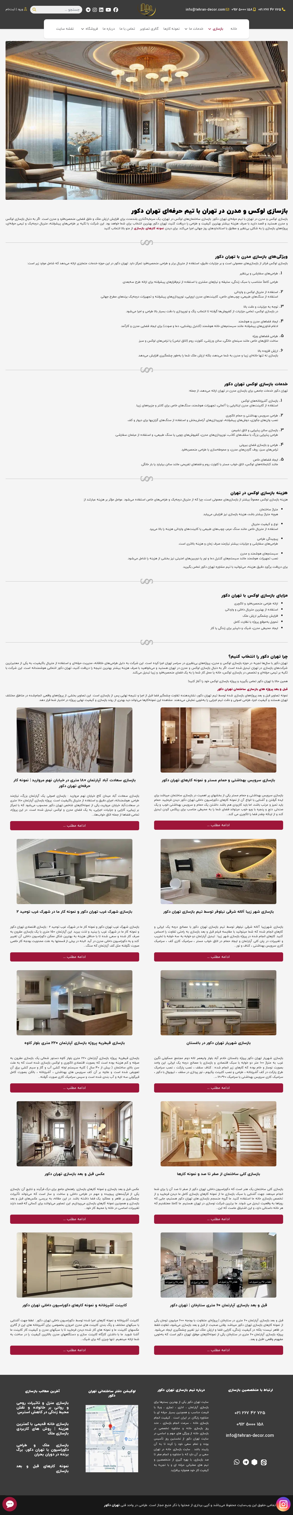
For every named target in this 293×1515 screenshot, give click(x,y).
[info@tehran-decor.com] (249, 1436)
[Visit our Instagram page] (283, 1504)
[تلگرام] (246, 1461)
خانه (234, 29)
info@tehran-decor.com (205, 9)
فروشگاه (92, 29)
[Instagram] (95, 10)
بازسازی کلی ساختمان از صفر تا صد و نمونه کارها (218, 1174)
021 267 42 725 (269, 9)
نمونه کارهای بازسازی (149, 228)
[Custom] (88, 10)
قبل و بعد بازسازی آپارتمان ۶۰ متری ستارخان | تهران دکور (218, 1305)
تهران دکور (112, 1505)
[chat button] (9, 1504)
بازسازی (218, 29)
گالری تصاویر (149, 29)
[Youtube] (108, 10)
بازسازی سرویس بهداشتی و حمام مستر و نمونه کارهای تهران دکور (218, 780)
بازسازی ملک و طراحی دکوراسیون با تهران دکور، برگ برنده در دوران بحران (42, 1450)
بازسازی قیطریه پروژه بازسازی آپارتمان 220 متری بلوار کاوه (74, 1043)
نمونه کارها (172, 29)
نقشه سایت (65, 29)
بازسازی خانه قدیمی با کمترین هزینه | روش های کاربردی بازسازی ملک (42, 1428)
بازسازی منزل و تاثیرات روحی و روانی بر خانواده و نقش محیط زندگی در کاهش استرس (42, 1407)
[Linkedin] (101, 10)
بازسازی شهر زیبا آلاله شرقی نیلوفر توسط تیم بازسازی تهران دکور (218, 911)
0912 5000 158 (242, 9)
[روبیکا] (255, 1461)
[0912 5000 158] (249, 1424)
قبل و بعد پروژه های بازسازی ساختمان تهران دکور (252, 689)
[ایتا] (264, 1461)
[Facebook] (115, 10)
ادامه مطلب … (218, 825)
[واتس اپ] (236, 1461)
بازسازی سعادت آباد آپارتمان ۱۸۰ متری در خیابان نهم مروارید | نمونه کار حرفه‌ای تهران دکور (75, 783)
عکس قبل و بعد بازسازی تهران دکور (75, 1174)
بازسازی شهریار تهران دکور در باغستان (218, 1043)
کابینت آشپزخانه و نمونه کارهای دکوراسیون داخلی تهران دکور (74, 1305)
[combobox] (56, 10)
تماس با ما (127, 29)
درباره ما (109, 29)
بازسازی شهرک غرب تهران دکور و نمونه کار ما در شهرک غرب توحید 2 (74, 911)
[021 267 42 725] (249, 1413)
